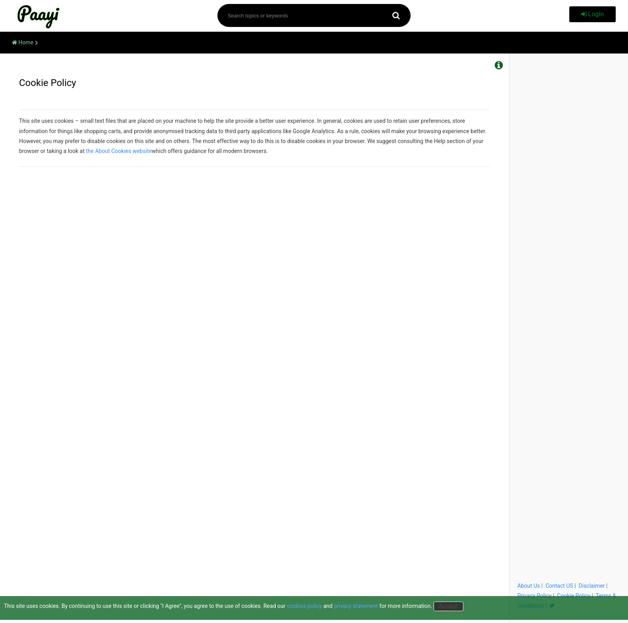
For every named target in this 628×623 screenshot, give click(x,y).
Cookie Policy (573, 595)
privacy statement (356, 606)
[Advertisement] (568, 184)
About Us (528, 586)
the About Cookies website (119, 151)
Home (22, 42)
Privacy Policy (534, 595)
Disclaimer (592, 586)
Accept (448, 606)
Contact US (559, 586)
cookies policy (304, 606)
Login (592, 14)
